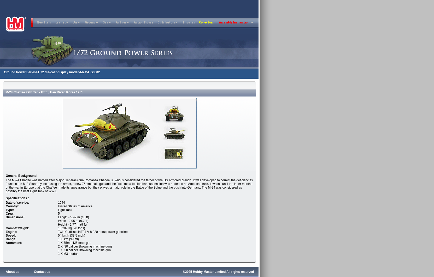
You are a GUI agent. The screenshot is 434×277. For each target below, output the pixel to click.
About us (12, 272)
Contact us (42, 272)
